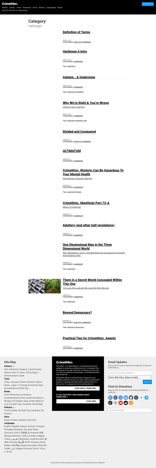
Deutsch (31, 426)
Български (33, 432)
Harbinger (86, 42)
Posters (22, 382)
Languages (51, 7)
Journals (14, 382)
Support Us (148, 4)
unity (85, 121)
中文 (41, 432)
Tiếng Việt (42, 445)
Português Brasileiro (13, 429)
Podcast (8, 407)
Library (12, 7)
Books (5, 7)
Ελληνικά (8, 432)
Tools (19, 7)
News (22, 372)
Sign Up (147, 382)
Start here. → (92, 401)
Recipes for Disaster (13, 401)
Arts (6, 369)
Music (7, 385)
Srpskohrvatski (37, 439)
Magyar (40, 436)
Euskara (33, 436)
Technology (31, 372)
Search (42, 7)
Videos (38, 382)
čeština (25, 436)
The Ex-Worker (11, 410)
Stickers (31, 382)
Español (15, 426)
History (7, 372)
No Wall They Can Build (20, 404)
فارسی (14, 439)
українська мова (28, 445)
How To (15, 372)
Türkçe (7, 439)
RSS (13, 366)
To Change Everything (27, 385)
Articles (8, 366)
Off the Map (37, 404)
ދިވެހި (12, 448)
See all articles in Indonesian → (16, 10)
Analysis (77, 42)
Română (13, 442)
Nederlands (24, 439)
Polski (35, 429)
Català (7, 448)
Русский (28, 429)
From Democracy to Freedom (17, 394)
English (7, 426)
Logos (13, 385)
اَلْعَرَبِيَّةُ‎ (21, 442)
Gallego (18, 448)
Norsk (36, 448)
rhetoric (78, 192)
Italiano (23, 426)
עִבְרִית (7, 445)
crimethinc (80, 92)
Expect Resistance (34, 398)
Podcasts (27, 7)
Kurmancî (27, 448)
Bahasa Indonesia (12, 436)
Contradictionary (11, 398)
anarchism (71, 66)
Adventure (13, 369)
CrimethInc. (10, 3)
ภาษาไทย (15, 445)
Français (40, 426)
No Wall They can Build (29, 410)
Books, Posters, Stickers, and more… (20, 420)
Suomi (17, 432)
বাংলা (27, 442)
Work (22, 398)
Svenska (35, 442)
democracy (80, 327)
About (60, 7)
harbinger (79, 121)
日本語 (24, 432)
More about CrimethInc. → (87, 388)
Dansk (42, 442)
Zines (6, 382)
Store (35, 7)
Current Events (34, 369)
